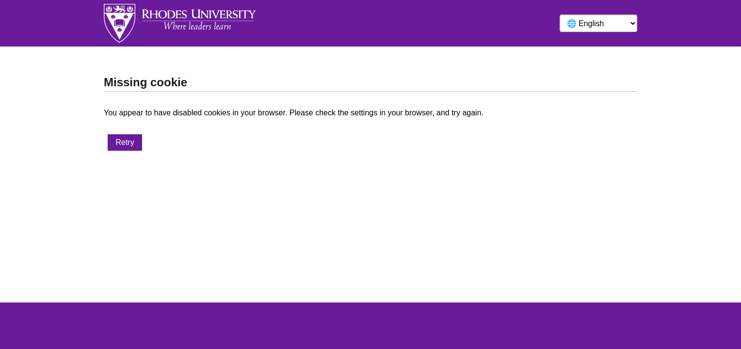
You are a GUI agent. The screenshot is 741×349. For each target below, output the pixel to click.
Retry (124, 142)
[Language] (598, 23)
